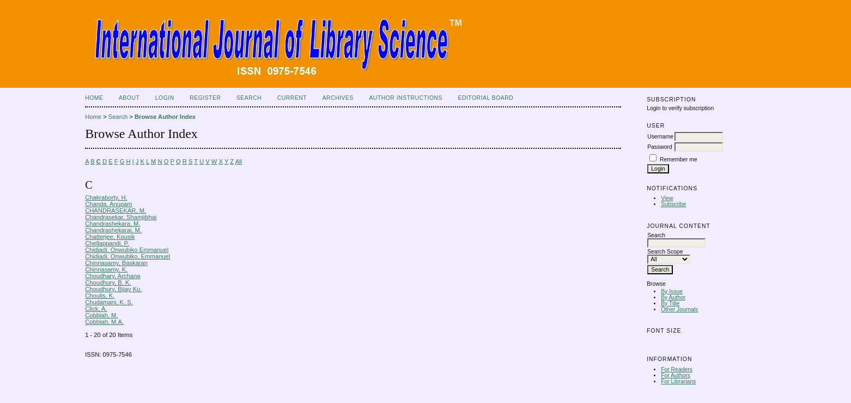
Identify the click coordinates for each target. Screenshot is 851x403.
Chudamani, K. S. (109, 302)
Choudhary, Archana (112, 276)
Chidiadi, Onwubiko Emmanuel (126, 249)
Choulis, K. (99, 295)
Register (205, 98)
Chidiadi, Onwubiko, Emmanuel (127, 256)
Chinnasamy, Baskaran (116, 263)
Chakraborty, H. (106, 197)
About (129, 98)
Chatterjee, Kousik (110, 236)
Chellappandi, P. (107, 243)
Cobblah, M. (101, 315)
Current (292, 98)
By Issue (672, 291)
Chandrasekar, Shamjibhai (120, 217)
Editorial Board (485, 98)
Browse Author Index (165, 116)
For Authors (675, 375)
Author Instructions (405, 98)
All (238, 161)
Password (659, 147)
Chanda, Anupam (108, 204)
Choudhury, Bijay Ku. (113, 289)
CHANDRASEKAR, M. (115, 210)
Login (164, 98)
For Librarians (678, 381)
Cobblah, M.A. (104, 321)
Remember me (678, 160)
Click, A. (96, 308)
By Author (673, 297)
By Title (670, 303)
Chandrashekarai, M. (113, 230)
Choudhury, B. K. (108, 282)
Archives (338, 98)
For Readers (676, 369)
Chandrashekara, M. (112, 223)
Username (660, 137)
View (667, 198)
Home (94, 98)
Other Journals (679, 309)
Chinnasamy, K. (106, 269)
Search (249, 98)
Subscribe (673, 204)
